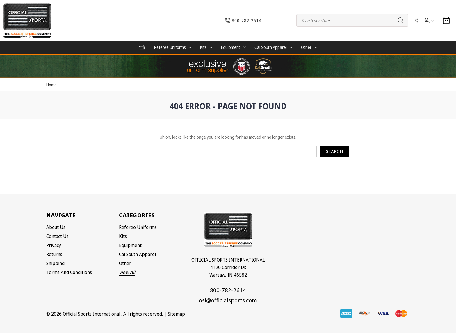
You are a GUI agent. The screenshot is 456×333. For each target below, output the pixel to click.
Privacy (53, 245)
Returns (54, 254)
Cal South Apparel (273, 47)
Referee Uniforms (172, 47)
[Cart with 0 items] (446, 20)
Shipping (55, 263)
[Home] (142, 47)
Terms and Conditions (69, 272)
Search (401, 20)
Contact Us (57, 236)
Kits (206, 47)
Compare (415, 20)
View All (127, 272)
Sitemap (176, 314)
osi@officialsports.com (228, 300)
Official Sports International (91, 314)
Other (309, 47)
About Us (55, 227)
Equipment (233, 47)
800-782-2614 (228, 290)
